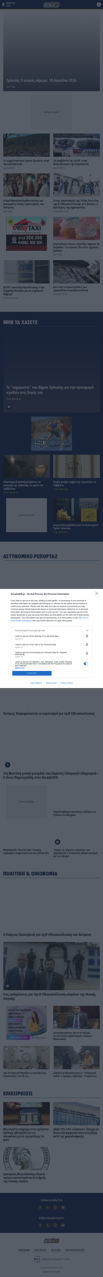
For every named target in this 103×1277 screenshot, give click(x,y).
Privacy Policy (67, 683)
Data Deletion (36, 683)
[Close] (97, 594)
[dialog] (51, 638)
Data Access (51, 683)
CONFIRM (32, 673)
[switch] (86, 636)
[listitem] (51, 630)
